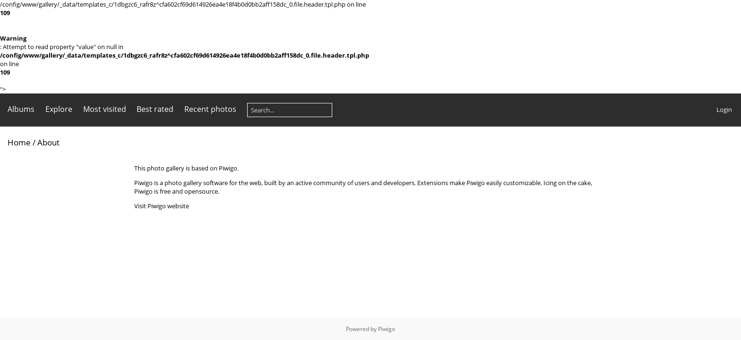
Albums (21, 109)
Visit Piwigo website (161, 206)
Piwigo (386, 329)
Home (19, 142)
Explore (58, 109)
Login (724, 109)
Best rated (155, 109)
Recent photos (210, 109)
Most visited (104, 109)
